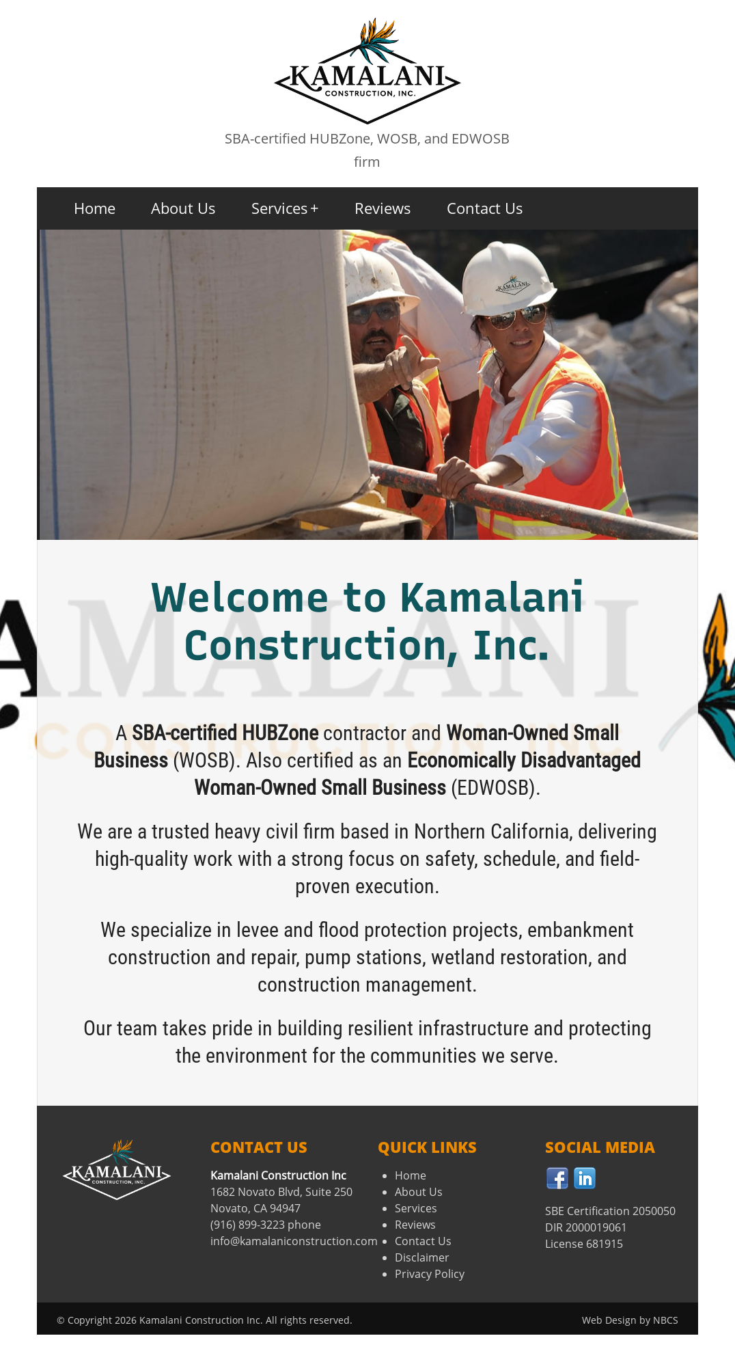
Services (285, 207)
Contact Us (485, 207)
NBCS (665, 1319)
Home (94, 207)
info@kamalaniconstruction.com (294, 1241)
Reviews (383, 207)
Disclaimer (422, 1257)
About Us (183, 207)
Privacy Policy (429, 1273)
